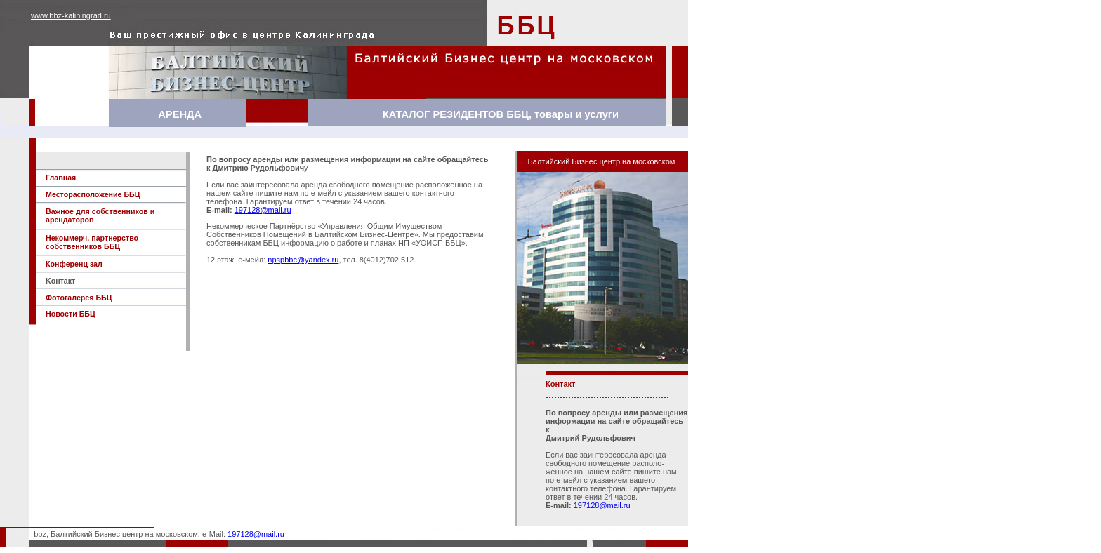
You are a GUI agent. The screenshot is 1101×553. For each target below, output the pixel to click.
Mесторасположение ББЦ (93, 194)
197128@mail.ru (263, 210)
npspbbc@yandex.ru (303, 259)
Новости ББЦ (70, 313)
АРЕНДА (180, 114)
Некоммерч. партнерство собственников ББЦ (92, 242)
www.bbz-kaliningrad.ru (71, 15)
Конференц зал (74, 264)
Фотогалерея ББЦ (79, 297)
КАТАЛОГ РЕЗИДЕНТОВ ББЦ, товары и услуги (501, 114)
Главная (61, 177)
